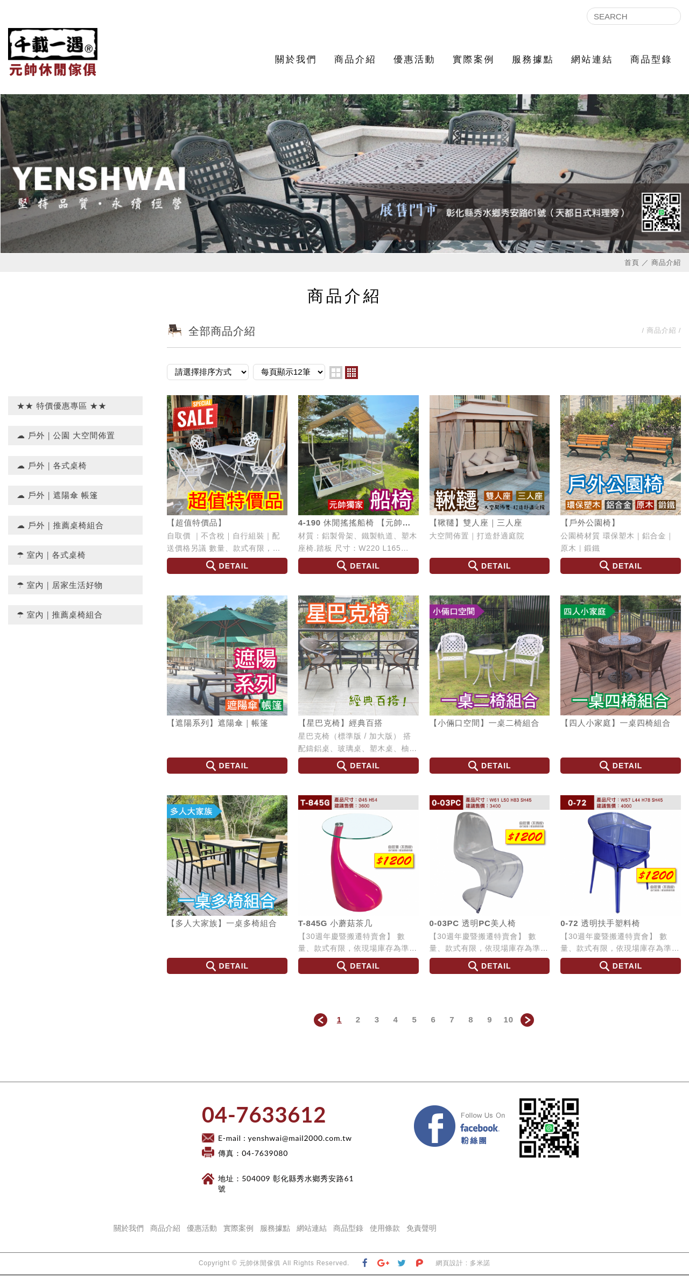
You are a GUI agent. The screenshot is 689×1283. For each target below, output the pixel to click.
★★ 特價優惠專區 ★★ (62, 413)
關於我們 (296, 59)
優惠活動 (414, 59)
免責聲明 (421, 1235)
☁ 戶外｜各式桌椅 (52, 473)
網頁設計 (449, 1270)
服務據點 (533, 59)
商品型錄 (651, 59)
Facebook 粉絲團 (512, 1115)
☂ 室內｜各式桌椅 (51, 562)
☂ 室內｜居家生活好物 (60, 592)
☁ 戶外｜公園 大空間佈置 (66, 442)
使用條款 (385, 1235)
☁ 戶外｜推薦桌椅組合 (60, 532)
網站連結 (592, 59)
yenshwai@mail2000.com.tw (300, 1145)
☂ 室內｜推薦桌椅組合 (60, 622)
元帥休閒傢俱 (62, 56)
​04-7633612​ (264, 1122)
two (335, 380)
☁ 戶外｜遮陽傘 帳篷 (57, 502)
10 (509, 1027)
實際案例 (474, 59)
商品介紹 (355, 59)
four (351, 380)
